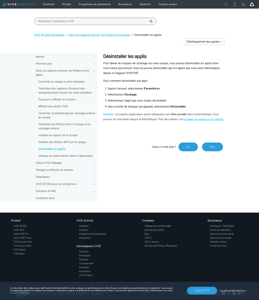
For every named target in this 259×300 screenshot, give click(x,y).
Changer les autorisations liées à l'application (65, 155)
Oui (188, 147)
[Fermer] (226, 4)
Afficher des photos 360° (53, 106)
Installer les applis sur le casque (58, 135)
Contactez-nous (45, 198)
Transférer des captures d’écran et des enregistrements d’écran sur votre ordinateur (65, 90)
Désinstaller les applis (52, 149)
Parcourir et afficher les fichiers (57, 99)
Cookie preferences (232, 290)
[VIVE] (19, 4)
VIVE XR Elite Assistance (49, 35)
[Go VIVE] (252, 4)
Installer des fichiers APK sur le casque (62, 142)
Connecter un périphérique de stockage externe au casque (66, 115)
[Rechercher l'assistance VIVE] (149, 21)
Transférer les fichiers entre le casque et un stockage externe (64, 126)
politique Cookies (18, 293)
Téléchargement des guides (203, 41)
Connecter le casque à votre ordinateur (61, 81)
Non (212, 147)
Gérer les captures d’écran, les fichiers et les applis (99, 35)
